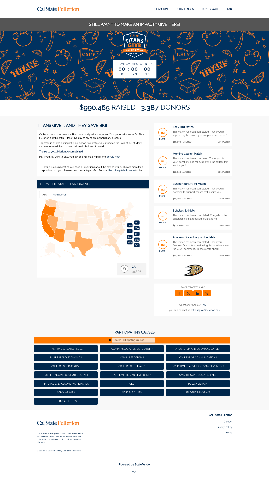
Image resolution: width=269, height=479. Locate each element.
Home (228, 432)
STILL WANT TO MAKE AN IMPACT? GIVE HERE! (134, 24)
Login (134, 471)
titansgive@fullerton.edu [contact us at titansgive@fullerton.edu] (206, 310)
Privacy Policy (224, 427)
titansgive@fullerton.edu (121, 170)
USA (44, 194)
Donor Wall (210, 9)
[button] (207, 293)
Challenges (185, 9)
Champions (161, 9)
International (59, 194)
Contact (228, 421)
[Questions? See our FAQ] (204, 305)
